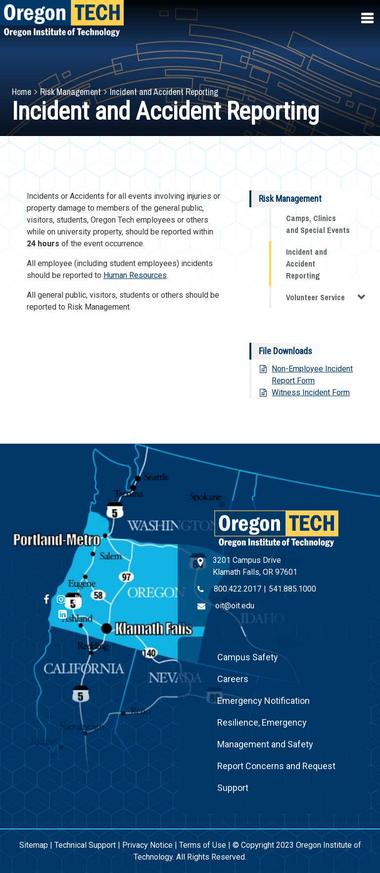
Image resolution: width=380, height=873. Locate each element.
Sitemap (33, 845)
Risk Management (70, 92)
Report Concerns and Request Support (276, 777)
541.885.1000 (292, 589)
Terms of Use (202, 845)
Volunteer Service (325, 296)
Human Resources (135, 275)
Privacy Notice (147, 845)
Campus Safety (247, 657)
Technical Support (85, 845)
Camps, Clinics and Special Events (318, 224)
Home (21, 92)
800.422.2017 (237, 589)
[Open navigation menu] (368, 18)
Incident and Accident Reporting (306, 263)
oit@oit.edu (234, 605)
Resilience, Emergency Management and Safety (265, 733)
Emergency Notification (263, 700)
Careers (232, 679)
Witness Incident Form (311, 392)
